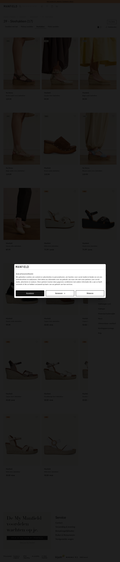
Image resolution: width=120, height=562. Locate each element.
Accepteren (30, 293)
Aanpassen (60, 293)
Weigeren (90, 293)
